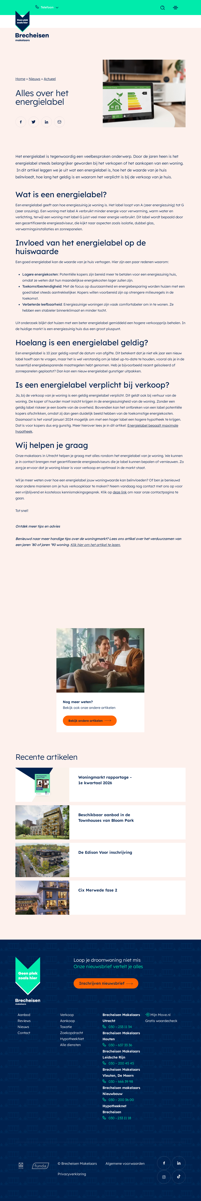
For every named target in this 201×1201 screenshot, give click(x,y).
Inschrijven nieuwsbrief (101, 983)
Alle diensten (70, 1045)
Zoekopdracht (71, 1033)
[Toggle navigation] (163, 8)
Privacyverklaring (72, 1174)
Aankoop (67, 1021)
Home (20, 79)
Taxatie (66, 1027)
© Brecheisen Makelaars (77, 1163)
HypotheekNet (72, 1039)
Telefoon (44, 7)
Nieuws (35, 79)
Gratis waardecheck (161, 1021)
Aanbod (24, 1015)
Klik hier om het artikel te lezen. (95, 545)
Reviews (24, 1021)
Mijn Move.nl (158, 1015)
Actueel (50, 79)
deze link (120, 492)
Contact (24, 1033)
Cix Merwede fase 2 (97, 890)
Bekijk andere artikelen (85, 721)
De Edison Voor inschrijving (105, 852)
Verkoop (67, 1015)
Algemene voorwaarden (125, 1163)
